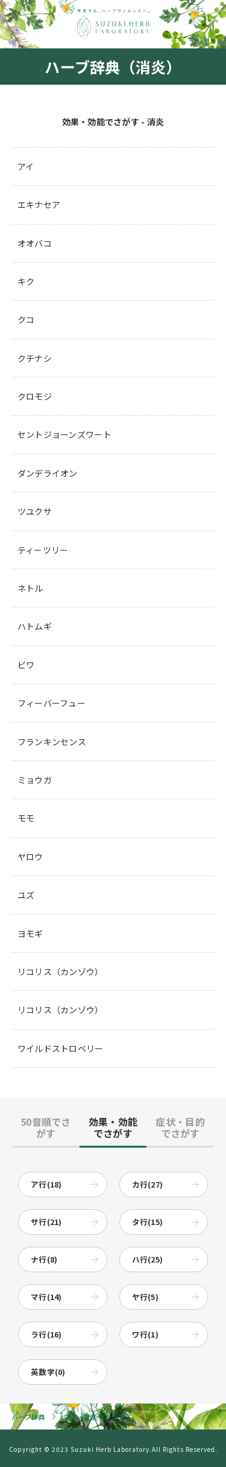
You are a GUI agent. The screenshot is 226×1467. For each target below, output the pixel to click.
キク (26, 281)
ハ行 (147, 1259)
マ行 (46, 1296)
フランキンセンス (51, 742)
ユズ (26, 895)
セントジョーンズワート (64, 434)
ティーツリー (43, 550)
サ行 (46, 1221)
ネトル (30, 588)
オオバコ (34, 243)
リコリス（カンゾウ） (60, 971)
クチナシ (34, 358)
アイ (25, 166)
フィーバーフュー (51, 703)
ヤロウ (30, 857)
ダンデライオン (47, 473)
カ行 (147, 1184)
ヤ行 (145, 1296)
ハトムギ (34, 626)
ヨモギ (30, 933)
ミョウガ (34, 780)
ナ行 (44, 1259)
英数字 (48, 1371)
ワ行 (145, 1334)
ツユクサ (34, 511)
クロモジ (34, 396)
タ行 (147, 1221)
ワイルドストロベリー (60, 1048)
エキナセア (38, 204)
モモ (26, 818)
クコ (26, 319)
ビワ (26, 665)
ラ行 (46, 1334)
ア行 (46, 1184)
